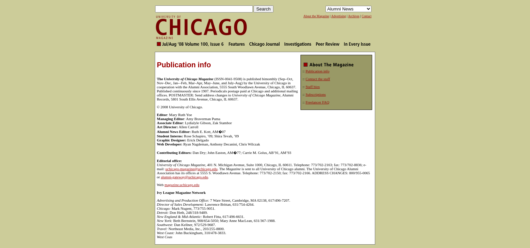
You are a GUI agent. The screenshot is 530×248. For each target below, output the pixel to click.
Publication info (318, 71)
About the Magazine (316, 16)
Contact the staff (318, 79)
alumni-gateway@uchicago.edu (184, 177)
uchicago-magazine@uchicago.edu (191, 169)
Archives (354, 16)
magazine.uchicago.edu (182, 185)
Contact (366, 16)
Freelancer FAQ (317, 102)
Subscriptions (316, 94)
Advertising (338, 16)
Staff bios (313, 87)
